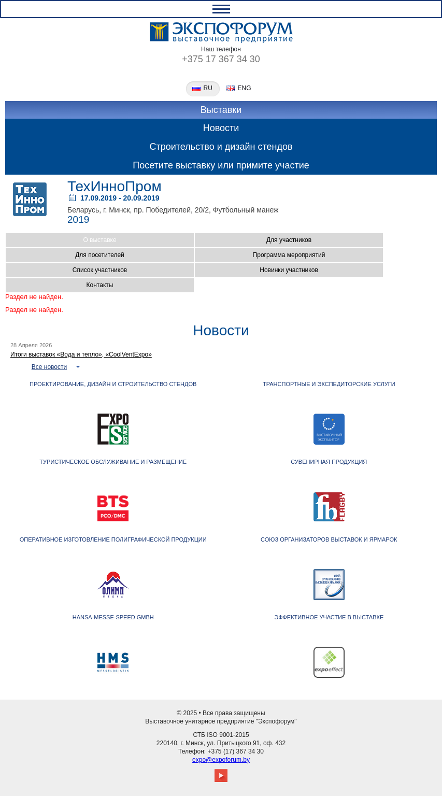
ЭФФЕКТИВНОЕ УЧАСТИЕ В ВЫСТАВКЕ (328, 617)
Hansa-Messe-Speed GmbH (113, 617)
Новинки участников (289, 270)
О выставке (99, 240)
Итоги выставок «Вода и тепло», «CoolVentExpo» (81, 354)
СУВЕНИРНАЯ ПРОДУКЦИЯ (329, 462)
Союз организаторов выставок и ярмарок (329, 539)
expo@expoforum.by (221, 759)
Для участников (288, 240)
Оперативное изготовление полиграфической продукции (113, 539)
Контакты (100, 285)
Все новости (49, 367)
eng (244, 88)
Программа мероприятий (289, 255)
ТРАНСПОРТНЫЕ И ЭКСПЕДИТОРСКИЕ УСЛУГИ (329, 384)
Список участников (100, 270)
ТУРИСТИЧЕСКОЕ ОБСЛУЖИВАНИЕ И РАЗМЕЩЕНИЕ (113, 462)
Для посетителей (99, 255)
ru (208, 88)
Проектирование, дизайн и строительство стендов (113, 384)
